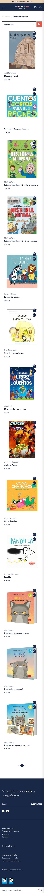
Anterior (18, 765)
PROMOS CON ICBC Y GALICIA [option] (22, 1)
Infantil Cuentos (20, 17)
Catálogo (6, 17)
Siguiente (25, 765)
